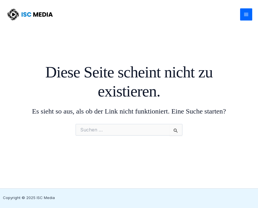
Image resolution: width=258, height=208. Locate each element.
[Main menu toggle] (246, 14)
